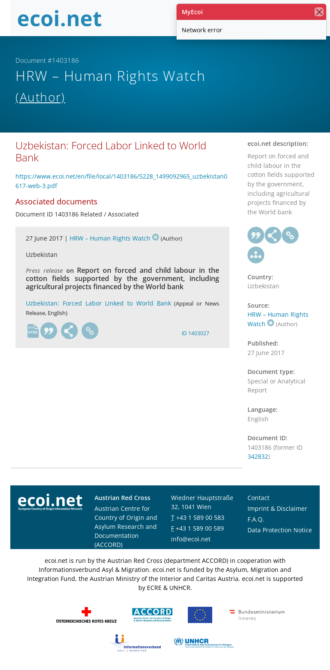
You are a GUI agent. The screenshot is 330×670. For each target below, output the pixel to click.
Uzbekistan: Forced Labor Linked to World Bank (98, 303)
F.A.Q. (256, 519)
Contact (258, 498)
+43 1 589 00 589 (200, 528)
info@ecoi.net (191, 539)
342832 (258, 456)
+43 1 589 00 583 (200, 517)
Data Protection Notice (280, 530)
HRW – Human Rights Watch (114, 238)
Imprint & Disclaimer (277, 508)
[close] (319, 11)
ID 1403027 (195, 333)
